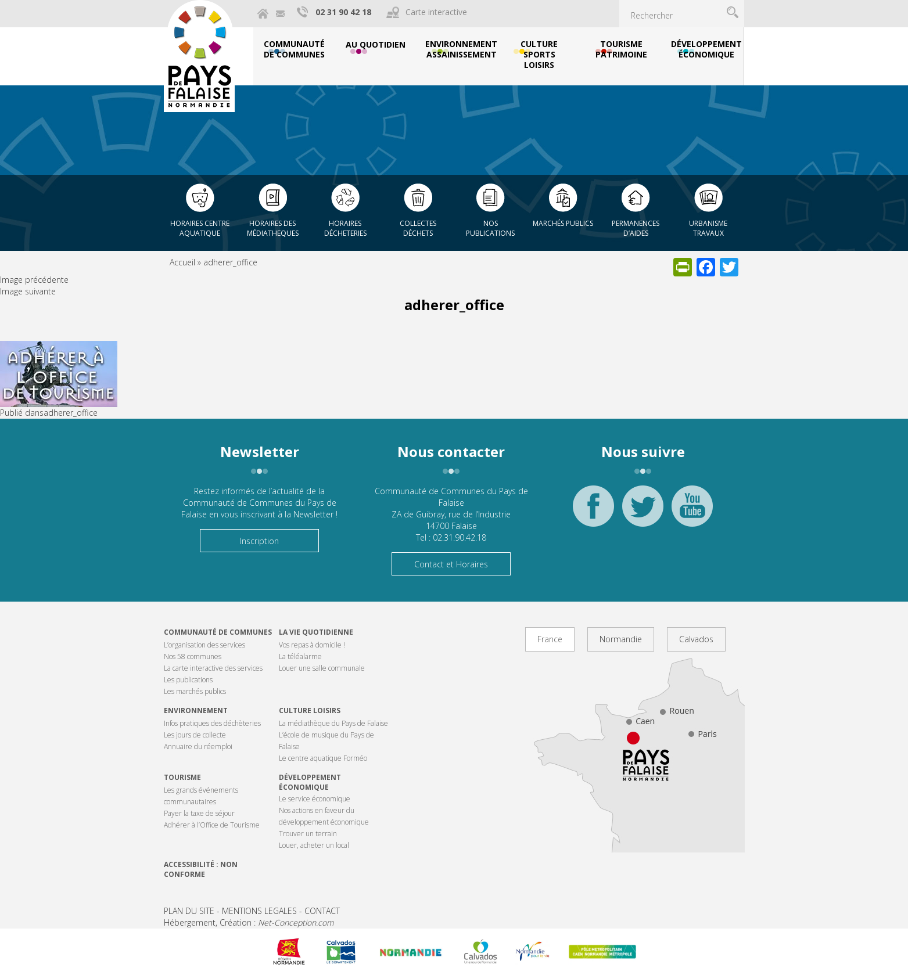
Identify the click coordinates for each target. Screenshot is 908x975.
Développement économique (310, 782)
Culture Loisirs (309, 710)
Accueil (182, 262)
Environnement (196, 710)
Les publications (188, 680)
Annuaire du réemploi (198, 746)
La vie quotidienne (316, 632)
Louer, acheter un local (314, 845)
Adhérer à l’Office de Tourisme (212, 825)
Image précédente (34, 279)
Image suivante (28, 291)
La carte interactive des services (213, 668)
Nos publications (490, 228)
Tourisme (182, 777)
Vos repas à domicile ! (312, 645)
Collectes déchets (418, 228)
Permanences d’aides (635, 228)
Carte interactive (436, 11)
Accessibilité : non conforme (201, 869)
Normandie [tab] (621, 639)
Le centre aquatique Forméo (323, 758)
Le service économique (314, 799)
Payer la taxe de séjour (199, 813)
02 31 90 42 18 (343, 11)
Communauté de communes (218, 632)
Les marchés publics (195, 691)
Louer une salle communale (322, 668)
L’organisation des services (204, 645)
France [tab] (549, 639)
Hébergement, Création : (248, 922)
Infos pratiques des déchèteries (212, 723)
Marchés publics (563, 223)
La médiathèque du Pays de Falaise (333, 723)
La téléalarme (300, 656)
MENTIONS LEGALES (259, 910)
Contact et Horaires (451, 564)
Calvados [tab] (696, 639)
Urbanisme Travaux (708, 228)
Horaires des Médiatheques (273, 228)
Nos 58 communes (192, 656)
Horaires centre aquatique (199, 228)
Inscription (259, 540)
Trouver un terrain (308, 834)
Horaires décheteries (345, 228)
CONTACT (322, 910)
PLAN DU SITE (189, 910)
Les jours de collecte (195, 735)
